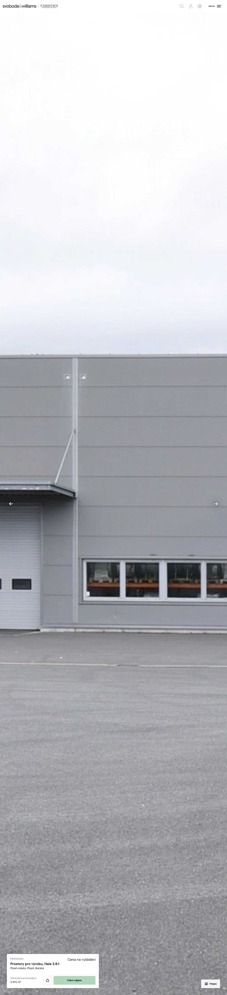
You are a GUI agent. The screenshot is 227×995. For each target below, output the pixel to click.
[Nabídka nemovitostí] (181, 6)
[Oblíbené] (47, 980)
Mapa (211, 984)
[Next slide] (216, 504)
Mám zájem (74, 980)
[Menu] (214, 6)
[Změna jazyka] (199, 6)
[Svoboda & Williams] (30, 6)
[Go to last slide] (11, 504)
